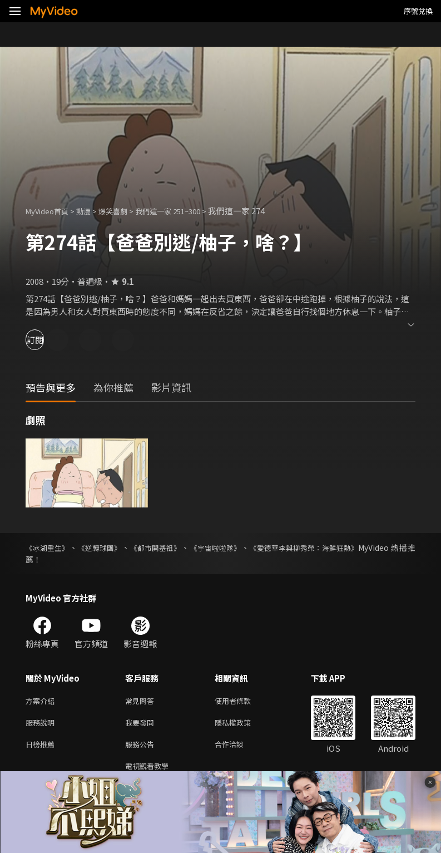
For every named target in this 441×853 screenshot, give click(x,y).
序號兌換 (418, 11)
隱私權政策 (242, 725)
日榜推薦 (42, 748)
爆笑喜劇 (125, 210)
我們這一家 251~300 (187, 210)
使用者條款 (242, 701)
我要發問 (141, 725)
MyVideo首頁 (51, 210)
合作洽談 (238, 748)
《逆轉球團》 (105, 547)
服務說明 (42, 725)
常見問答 (141, 701)
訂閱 (47, 340)
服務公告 (141, 748)
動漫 (92, 210)
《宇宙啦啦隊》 (231, 547)
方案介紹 (42, 701)
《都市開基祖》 (166, 547)
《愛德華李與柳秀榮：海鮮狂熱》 (326, 547)
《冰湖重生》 (49, 547)
